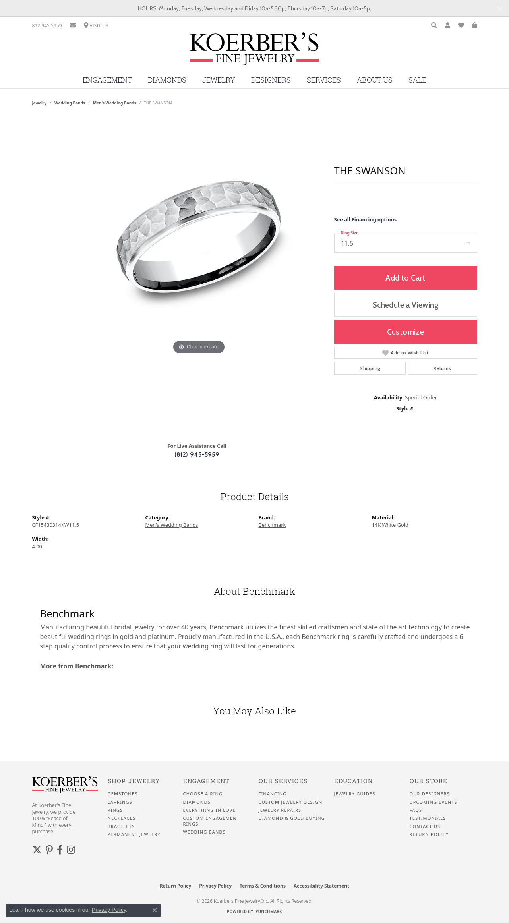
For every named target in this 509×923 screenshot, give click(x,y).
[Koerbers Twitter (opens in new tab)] (37, 850)
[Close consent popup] (154, 910)
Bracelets (121, 826)
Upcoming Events (433, 802)
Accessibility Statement (321, 885)
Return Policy (429, 834)
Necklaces (122, 818)
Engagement (107, 80)
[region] (199, 277)
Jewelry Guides (354, 794)
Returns (442, 368)
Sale (417, 80)
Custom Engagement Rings (211, 820)
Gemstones (123, 794)
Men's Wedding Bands (114, 103)
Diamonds (167, 80)
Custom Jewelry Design (291, 802)
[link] (47, 26)
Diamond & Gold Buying (292, 818)
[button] (434, 26)
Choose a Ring (203, 794)
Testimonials (428, 818)
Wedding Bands (69, 103)
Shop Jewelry (134, 781)
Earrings (120, 802)
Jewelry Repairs (280, 810)
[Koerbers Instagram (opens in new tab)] (71, 850)
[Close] (499, 9)
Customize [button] (405, 332)
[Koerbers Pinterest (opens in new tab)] (49, 850)
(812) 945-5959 (197, 454)
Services (324, 80)
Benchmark (272, 524)
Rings (115, 810)
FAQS (416, 810)
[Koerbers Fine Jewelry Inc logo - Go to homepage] (254, 52)
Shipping (370, 368)
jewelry (39, 103)
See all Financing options (365, 219)
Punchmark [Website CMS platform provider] (268, 911)
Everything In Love (209, 810)
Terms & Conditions (263, 885)
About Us (375, 80)
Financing (273, 794)
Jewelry (218, 80)
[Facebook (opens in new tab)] (60, 850)
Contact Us (425, 826)
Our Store (429, 781)
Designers (271, 80)
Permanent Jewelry (134, 834)
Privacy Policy (215, 885)
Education (353, 781)
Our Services (283, 781)
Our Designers (430, 794)
